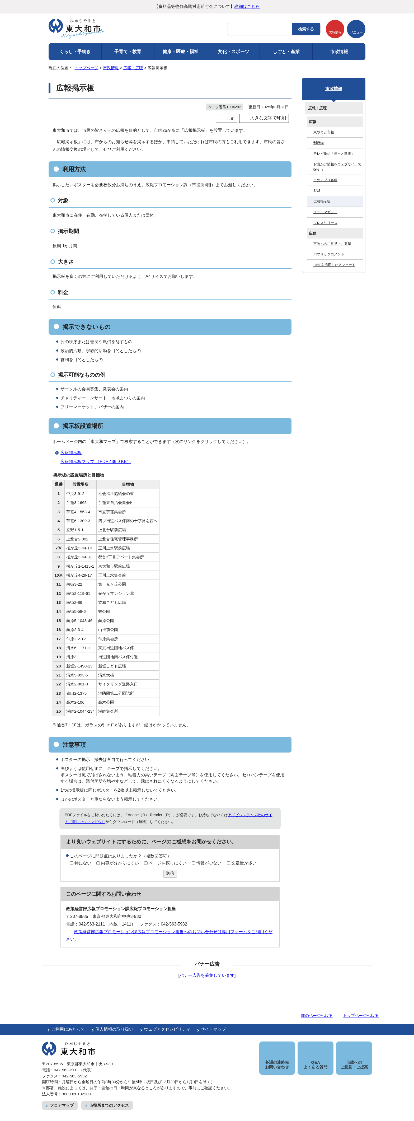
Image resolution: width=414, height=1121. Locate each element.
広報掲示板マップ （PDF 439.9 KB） (97, 461)
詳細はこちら (247, 6)
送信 (170, 873)
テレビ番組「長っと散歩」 (334, 154)
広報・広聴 (133, 68)
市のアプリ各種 (325, 180)
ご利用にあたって (68, 1029)
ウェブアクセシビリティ (167, 1029)
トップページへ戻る (361, 1015)
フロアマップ (62, 1099)
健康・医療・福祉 (181, 51)
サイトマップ (213, 1029)
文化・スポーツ (233, 51)
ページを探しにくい (168, 863)
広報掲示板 (71, 452)
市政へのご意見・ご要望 (332, 244)
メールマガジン (325, 212)
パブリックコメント (328, 254)
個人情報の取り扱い (114, 1029)
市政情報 (339, 51)
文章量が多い (244, 863)
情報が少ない (209, 863)
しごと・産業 (286, 51)
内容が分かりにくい (120, 863)
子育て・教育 (127, 51)
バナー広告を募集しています (207, 975)
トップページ (86, 68)
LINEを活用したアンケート (334, 265)
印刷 (230, 118)
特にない (82, 863)
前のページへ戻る (317, 1015)
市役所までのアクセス (109, 1099)
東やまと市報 (323, 132)
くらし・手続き (75, 51)
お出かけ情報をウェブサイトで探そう (337, 166)
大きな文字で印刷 (268, 117)
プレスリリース (325, 223)
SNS (317, 191)
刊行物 (318, 143)
